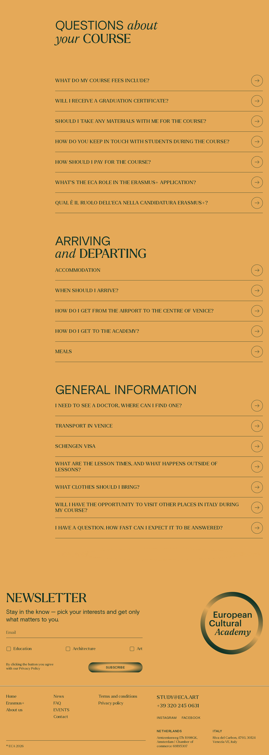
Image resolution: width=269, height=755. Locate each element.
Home (11, 696)
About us (14, 710)
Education (19, 648)
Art (136, 648)
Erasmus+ (15, 703)
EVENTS (61, 710)
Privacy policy (110, 703)
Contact (61, 717)
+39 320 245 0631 (178, 705)
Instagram (166, 717)
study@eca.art (178, 697)
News (59, 696)
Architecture (80, 648)
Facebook (191, 717)
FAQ (57, 703)
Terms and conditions (117, 696)
